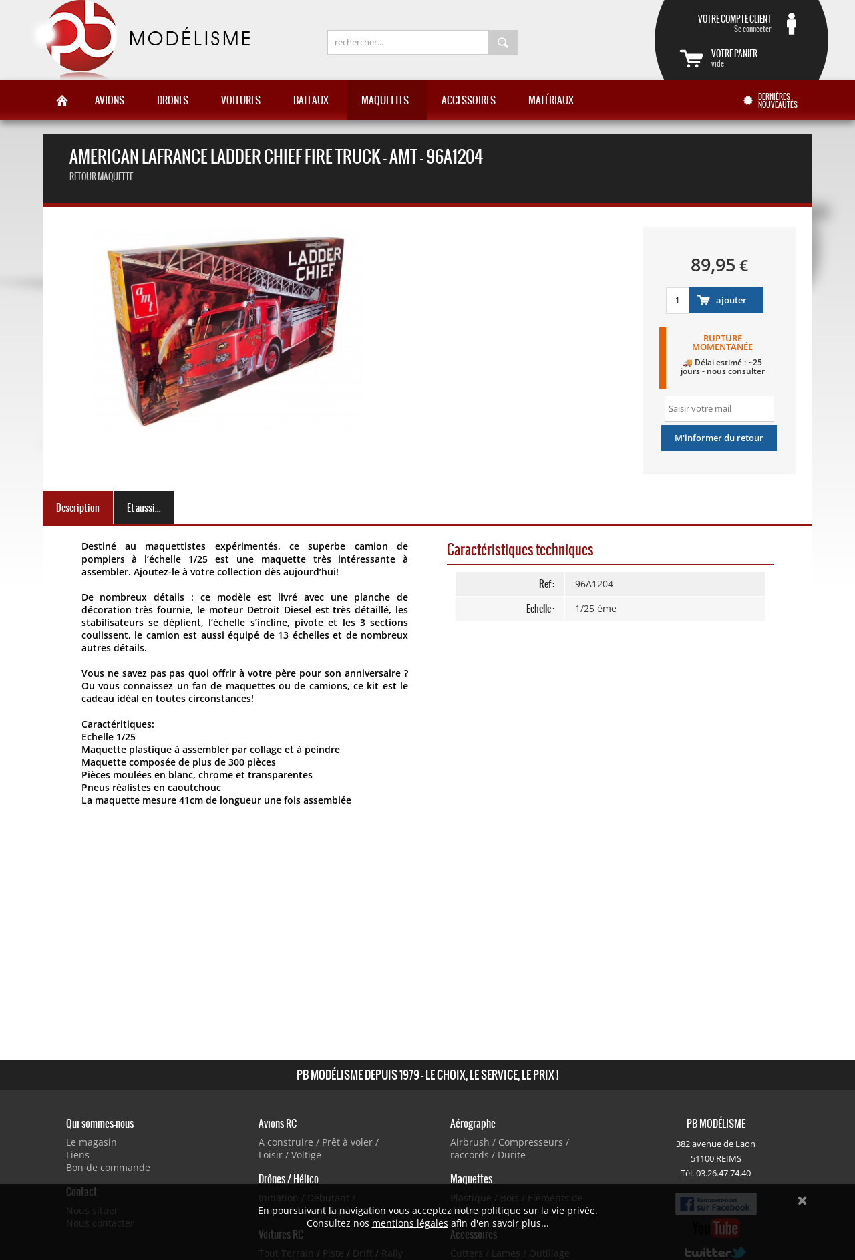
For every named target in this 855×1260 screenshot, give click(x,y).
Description (78, 507)
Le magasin (91, 1142)
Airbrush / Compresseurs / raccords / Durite (509, 1148)
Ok (802, 1201)
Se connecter (725, 23)
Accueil (62, 100)
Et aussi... (144, 507)
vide (757, 58)
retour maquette (101, 176)
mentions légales (410, 1223)
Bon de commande (108, 1167)
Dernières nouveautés (778, 100)
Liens (78, 1154)
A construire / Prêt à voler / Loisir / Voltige (319, 1148)
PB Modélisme (138, 40)
